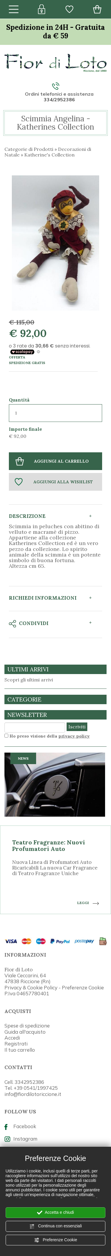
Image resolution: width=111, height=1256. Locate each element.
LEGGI (88, 903)
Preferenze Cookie (55, 1240)
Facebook (20, 1126)
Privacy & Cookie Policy (30, 987)
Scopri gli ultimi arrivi (28, 680)
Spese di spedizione (27, 1025)
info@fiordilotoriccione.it (32, 1094)
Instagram (20, 1139)
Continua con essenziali (55, 1226)
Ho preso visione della (49, 736)
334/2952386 (59, 99)
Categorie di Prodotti (28, 149)
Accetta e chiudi (55, 1212)
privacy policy (74, 736)
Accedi (12, 1038)
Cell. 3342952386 (24, 1082)
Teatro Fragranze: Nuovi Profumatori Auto (48, 845)
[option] (55, 833)
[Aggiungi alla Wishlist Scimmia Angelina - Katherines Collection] (55, 482)
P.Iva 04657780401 (26, 993)
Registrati (16, 1043)
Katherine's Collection (49, 155)
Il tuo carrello (19, 1050)
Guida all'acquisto (25, 1032)
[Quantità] (55, 413)
